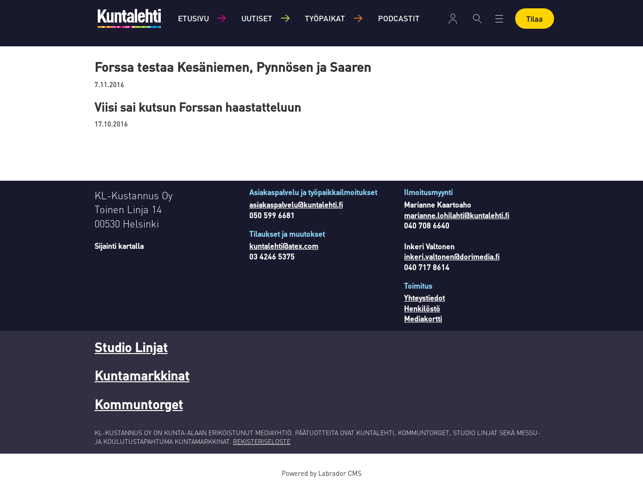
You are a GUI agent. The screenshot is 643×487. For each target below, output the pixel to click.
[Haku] (477, 18)
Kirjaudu (452, 19)
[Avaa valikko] (499, 19)
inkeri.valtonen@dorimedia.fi (451, 256)
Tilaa (534, 19)
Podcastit (399, 18)
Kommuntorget (139, 404)
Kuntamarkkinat (142, 375)
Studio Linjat (131, 347)
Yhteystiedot (424, 298)
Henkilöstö (422, 308)
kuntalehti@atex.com (283, 246)
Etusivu (193, 18)
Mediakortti (423, 318)
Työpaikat (325, 18)
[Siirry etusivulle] (129, 18)
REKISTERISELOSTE (261, 441)
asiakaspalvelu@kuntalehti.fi (296, 204)
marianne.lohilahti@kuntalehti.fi (456, 215)
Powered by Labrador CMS (321, 473)
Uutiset (256, 18)
